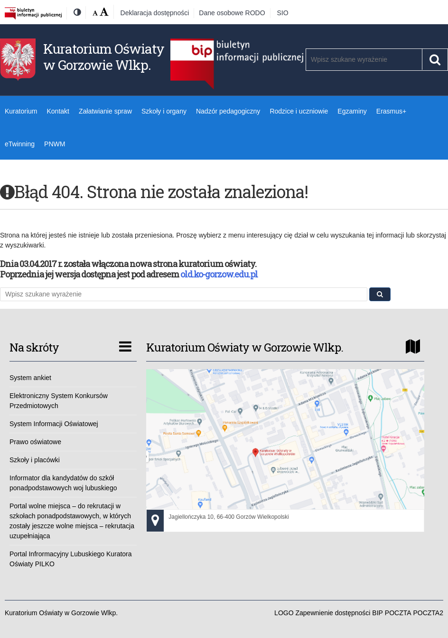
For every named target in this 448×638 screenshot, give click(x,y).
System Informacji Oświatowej (53, 424)
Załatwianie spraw (105, 111)
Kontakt (58, 111)
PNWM (54, 144)
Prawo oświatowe (35, 442)
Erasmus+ (391, 111)
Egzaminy (351, 111)
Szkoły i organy (164, 111)
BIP (377, 613)
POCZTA (398, 613)
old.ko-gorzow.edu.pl (219, 274)
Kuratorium (21, 111)
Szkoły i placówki (34, 460)
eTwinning (20, 144)
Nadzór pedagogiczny (228, 111)
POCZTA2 (428, 613)
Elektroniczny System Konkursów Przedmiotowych (58, 400)
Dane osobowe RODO (232, 13)
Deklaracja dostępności (155, 13)
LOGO (283, 613)
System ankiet (30, 377)
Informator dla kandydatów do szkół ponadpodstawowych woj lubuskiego (63, 483)
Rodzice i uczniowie (299, 111)
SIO (283, 13)
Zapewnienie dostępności (332, 613)
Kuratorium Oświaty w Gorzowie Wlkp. (103, 57)
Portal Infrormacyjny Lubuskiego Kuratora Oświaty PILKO (70, 559)
